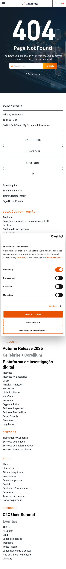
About (6, 464)
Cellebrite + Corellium (22, 355)
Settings (53, 306)
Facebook (33, 140)
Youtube (33, 163)
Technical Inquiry (12, 190)
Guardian (8, 420)
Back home (33, 74)
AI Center (8, 530)
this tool (21, 257)
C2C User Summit (19, 514)
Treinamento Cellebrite (15, 437)
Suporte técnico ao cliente (17, 449)
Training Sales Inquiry (14, 195)
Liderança (8, 468)
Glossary (7, 558)
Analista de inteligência (16, 229)
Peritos (7, 225)
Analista (7, 217)
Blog (5, 534)
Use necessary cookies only (33, 330)
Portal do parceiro (12, 500)
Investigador (9, 233)
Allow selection (33, 322)
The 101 (7, 526)
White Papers (10, 546)
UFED (6, 380)
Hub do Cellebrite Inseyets (17, 554)
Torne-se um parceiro (14, 496)
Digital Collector (11, 392)
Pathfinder (8, 396)
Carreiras (8, 492)
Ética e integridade (13, 472)
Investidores (9, 476)
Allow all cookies (33, 314)
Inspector (8, 400)
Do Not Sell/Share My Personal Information (26, 125)
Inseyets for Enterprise (15, 376)
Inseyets (7, 372)
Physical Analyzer (12, 384)
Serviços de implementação (18, 445)
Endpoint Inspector (13, 408)
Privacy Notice (53, 257)
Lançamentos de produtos (17, 550)
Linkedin (33, 151)
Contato (7, 484)
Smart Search (10, 416)
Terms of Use (10, 119)
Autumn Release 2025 (23, 348)
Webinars (8, 542)
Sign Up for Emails (13, 201)
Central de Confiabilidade (16, 488)
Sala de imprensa (12, 480)
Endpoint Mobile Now (14, 412)
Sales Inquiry (10, 185)
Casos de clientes (12, 538)
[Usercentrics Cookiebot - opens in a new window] (51, 237)
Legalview (8, 424)
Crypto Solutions (12, 404)
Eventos (10, 521)
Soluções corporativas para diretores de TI (26, 221)
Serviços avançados (14, 441)
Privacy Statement (13, 114)
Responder (9, 388)
